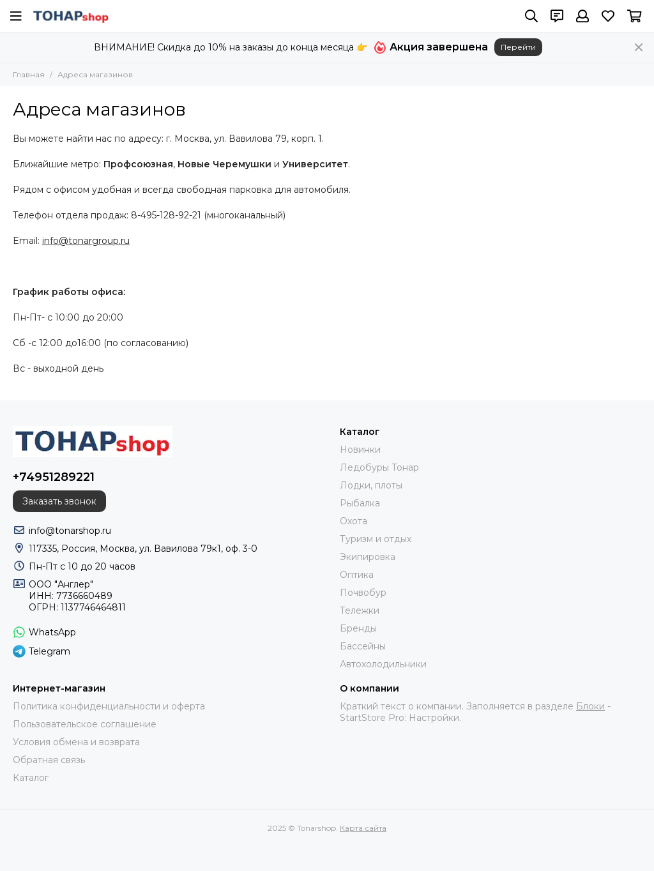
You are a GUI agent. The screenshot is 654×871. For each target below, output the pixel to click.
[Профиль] (582, 16)
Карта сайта (363, 828)
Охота (353, 521)
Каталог (31, 778)
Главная (29, 74)
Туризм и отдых (375, 539)
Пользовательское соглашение (84, 724)
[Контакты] (557, 16)
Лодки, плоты (371, 485)
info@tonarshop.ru (70, 530)
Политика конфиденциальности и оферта (109, 706)
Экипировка (367, 557)
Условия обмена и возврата (76, 742)
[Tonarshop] (71, 16)
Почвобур (363, 592)
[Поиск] (531, 16)
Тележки (359, 610)
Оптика (357, 574)
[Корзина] (634, 16)
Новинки (360, 449)
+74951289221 (54, 477)
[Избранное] (608, 16)
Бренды (358, 628)
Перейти (518, 47)
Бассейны (363, 646)
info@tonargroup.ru (86, 240)
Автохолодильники (383, 664)
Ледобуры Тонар (379, 467)
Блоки (590, 706)
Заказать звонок (59, 501)
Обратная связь (49, 760)
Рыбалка (360, 503)
